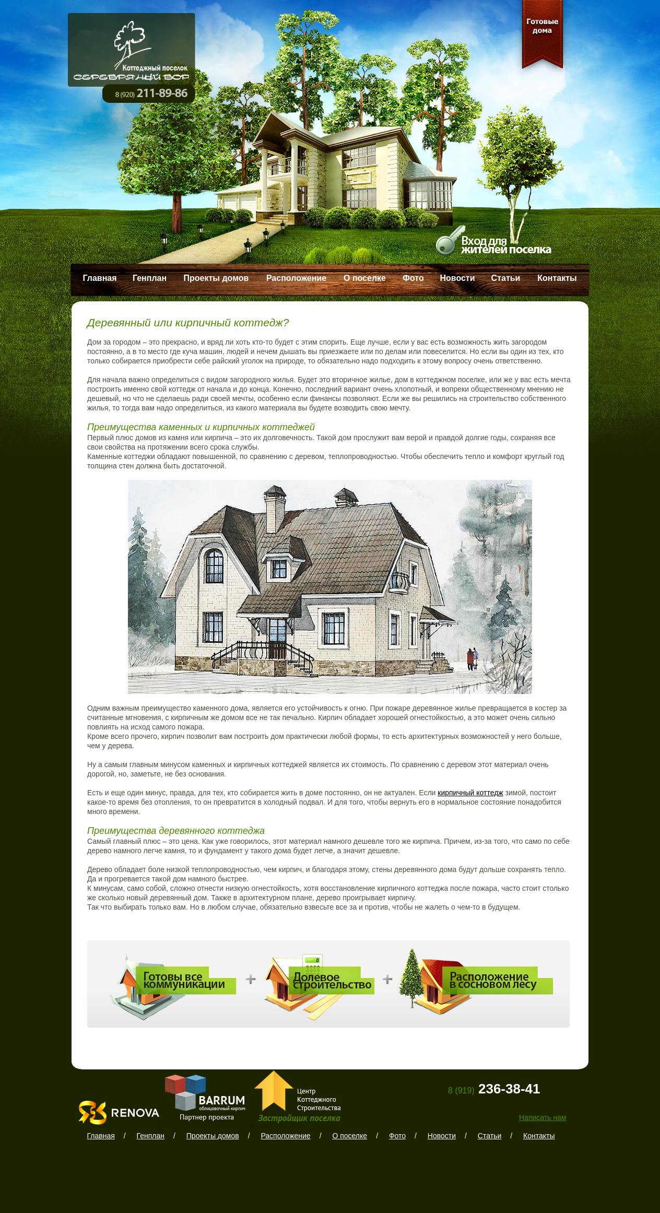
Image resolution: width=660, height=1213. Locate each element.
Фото (413, 278)
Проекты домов (216, 278)
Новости (457, 278)
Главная (99, 278)
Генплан (150, 278)
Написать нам (543, 1117)
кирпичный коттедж (470, 792)
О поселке (365, 278)
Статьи (506, 278)
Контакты (556, 278)
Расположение (296, 278)
